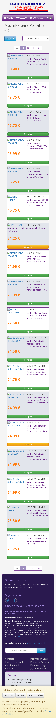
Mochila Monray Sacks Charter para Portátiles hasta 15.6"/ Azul (23, 314)
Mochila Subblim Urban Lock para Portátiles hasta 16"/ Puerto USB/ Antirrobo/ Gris (27, 399)
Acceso (21, 17)
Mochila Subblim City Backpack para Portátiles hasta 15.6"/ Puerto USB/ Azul (25, 455)
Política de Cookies (39, 662)
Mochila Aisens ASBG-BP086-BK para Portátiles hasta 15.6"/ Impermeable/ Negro (27, 257)
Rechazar (21, 695)
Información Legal (39, 658)
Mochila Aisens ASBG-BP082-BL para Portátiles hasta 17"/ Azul (24, 88)
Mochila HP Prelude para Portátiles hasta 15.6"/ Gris (26, 229)
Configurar (8, 695)
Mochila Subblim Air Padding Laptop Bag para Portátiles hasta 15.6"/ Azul (25, 483)
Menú (8, 17)
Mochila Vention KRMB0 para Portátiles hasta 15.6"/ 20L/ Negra (27, 201)
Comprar (28, 77)
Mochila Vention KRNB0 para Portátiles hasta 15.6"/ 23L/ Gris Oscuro (27, 511)
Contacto (36, 17)
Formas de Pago (38, 665)
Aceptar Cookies (36, 695)
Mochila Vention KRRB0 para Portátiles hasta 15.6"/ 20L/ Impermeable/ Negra (27, 540)
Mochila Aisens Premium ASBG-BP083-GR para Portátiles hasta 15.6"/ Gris (26, 173)
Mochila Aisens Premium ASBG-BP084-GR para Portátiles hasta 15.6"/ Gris (26, 144)
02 (28, 48)
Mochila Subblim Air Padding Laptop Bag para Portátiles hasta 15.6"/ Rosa (25, 370)
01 (23, 48)
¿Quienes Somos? (39, 668)
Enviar (41, 650)
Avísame (28, 247)
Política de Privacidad (25, 637)
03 (33, 48)
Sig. (39, 48)
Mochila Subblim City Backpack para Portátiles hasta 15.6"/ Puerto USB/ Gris (25, 427)
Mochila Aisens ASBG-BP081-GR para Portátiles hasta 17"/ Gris (24, 116)
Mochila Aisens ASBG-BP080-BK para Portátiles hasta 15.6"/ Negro (24, 60)
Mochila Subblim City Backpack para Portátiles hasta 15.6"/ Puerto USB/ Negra (26, 342)
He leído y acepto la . (26, 643)
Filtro (10, 38)
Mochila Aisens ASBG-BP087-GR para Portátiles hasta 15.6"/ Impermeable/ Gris (26, 286)
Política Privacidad (14, 662)
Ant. (17, 48)
